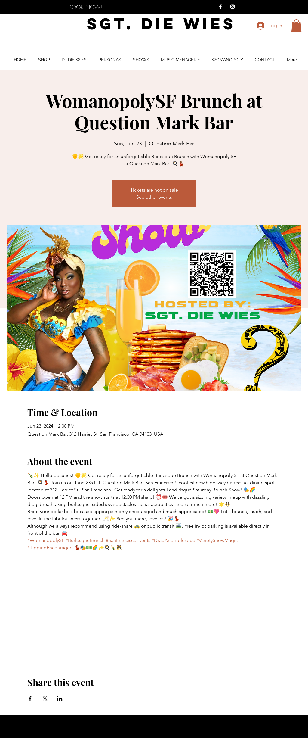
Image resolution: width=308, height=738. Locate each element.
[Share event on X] (45, 698)
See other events (154, 197)
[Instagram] (232, 7)
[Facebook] (220, 7)
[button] (296, 25)
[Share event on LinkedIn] (60, 698)
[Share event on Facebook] (30, 698)
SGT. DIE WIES (161, 23)
